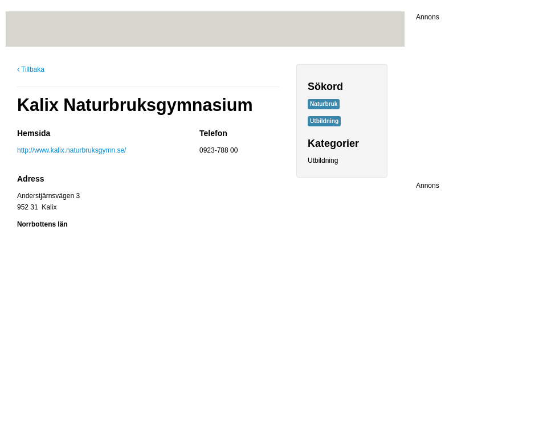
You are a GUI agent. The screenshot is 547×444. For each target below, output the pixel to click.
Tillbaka (30, 69)
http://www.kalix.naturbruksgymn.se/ (71, 150)
